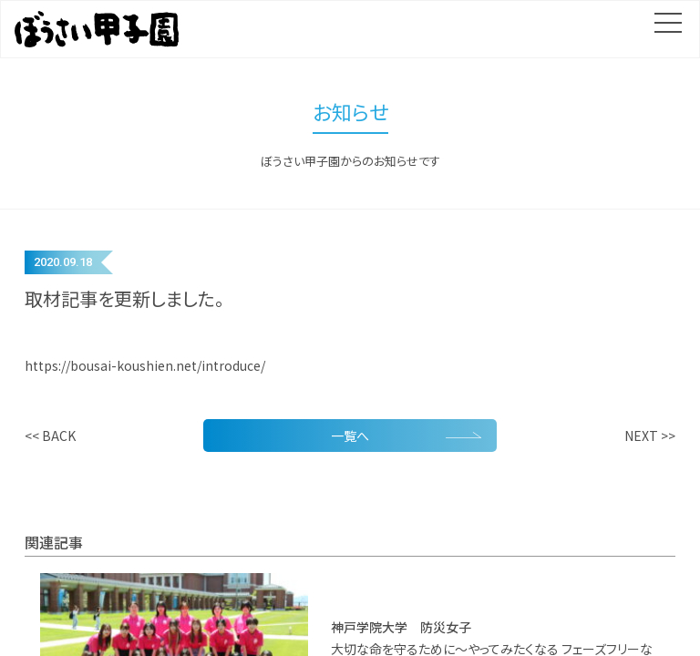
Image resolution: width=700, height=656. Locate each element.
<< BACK (50, 435)
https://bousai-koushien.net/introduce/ (145, 365)
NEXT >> (649, 435)
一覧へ (406, 434)
